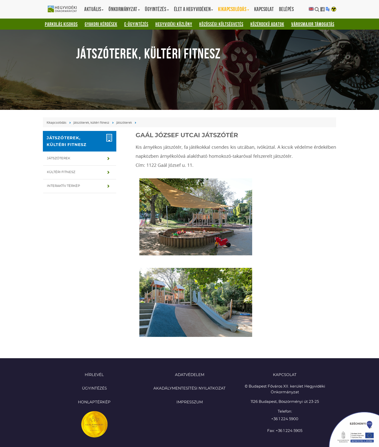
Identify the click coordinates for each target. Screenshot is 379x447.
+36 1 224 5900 (284, 419)
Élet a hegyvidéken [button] (193, 9)
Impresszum (189, 402)
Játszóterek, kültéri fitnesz (91, 122)
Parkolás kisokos (61, 24)
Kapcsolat (264, 9)
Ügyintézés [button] (157, 9)
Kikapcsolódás (56, 122)
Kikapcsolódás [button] (233, 9)
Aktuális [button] (94, 9)
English (311, 9)
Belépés (286, 9)
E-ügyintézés (136, 24)
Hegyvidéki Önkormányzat (64, 9)
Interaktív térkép (63, 186)
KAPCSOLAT (285, 375)
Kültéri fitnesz (61, 172)
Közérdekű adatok (267, 24)
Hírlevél (94, 375)
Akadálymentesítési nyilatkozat (189, 388)
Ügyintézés (94, 388)
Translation (328, 9)
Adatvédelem (189, 375)
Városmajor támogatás (312, 24)
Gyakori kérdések (101, 24)
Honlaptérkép (94, 402)
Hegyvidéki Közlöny (173, 24)
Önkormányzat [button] (124, 9)
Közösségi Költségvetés (221, 24)
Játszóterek (124, 122)
